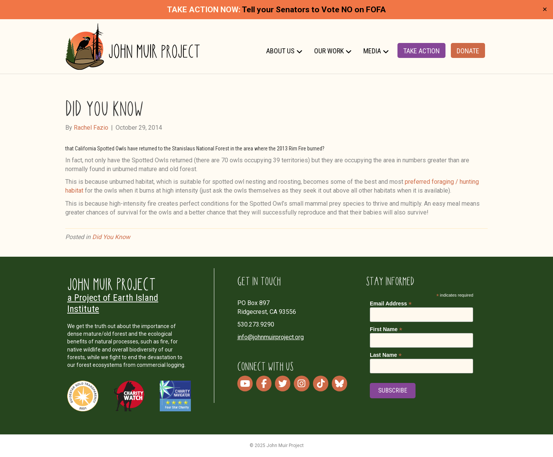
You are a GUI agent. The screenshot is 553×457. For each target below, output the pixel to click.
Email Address (391, 303)
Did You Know (111, 237)
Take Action (421, 51)
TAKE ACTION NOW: (203, 9)
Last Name (386, 355)
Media (372, 51)
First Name (386, 329)
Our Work (329, 51)
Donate (468, 51)
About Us (280, 51)
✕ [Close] (544, 9)
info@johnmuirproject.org (270, 337)
